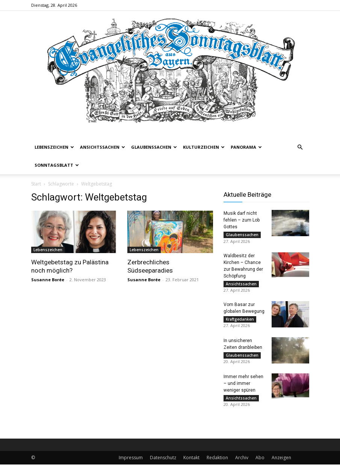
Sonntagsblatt (57, 165)
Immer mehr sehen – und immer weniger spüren (243, 389)
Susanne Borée (47, 279)
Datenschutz (163, 465)
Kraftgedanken (240, 322)
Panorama (246, 147)
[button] (300, 147)
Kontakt (191, 465)
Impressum (131, 465)
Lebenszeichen (54, 147)
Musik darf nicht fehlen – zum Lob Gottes (242, 220)
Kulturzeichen (204, 147)
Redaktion (217, 465)
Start (36, 184)
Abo (259, 465)
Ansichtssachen (102, 147)
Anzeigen (281, 465)
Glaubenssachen (154, 147)
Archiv (241, 465)
